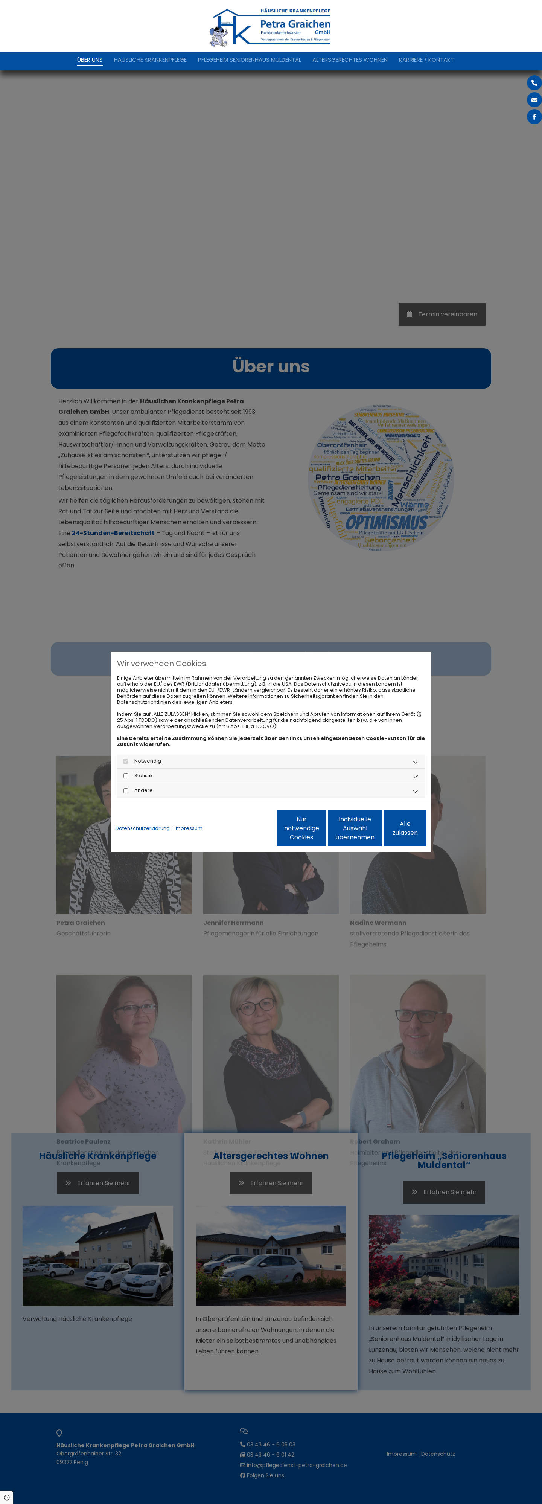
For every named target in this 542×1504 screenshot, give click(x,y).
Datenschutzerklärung (143, 828)
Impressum (188, 828)
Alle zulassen (392, 828)
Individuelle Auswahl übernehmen (320, 828)
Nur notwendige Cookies (248, 828)
